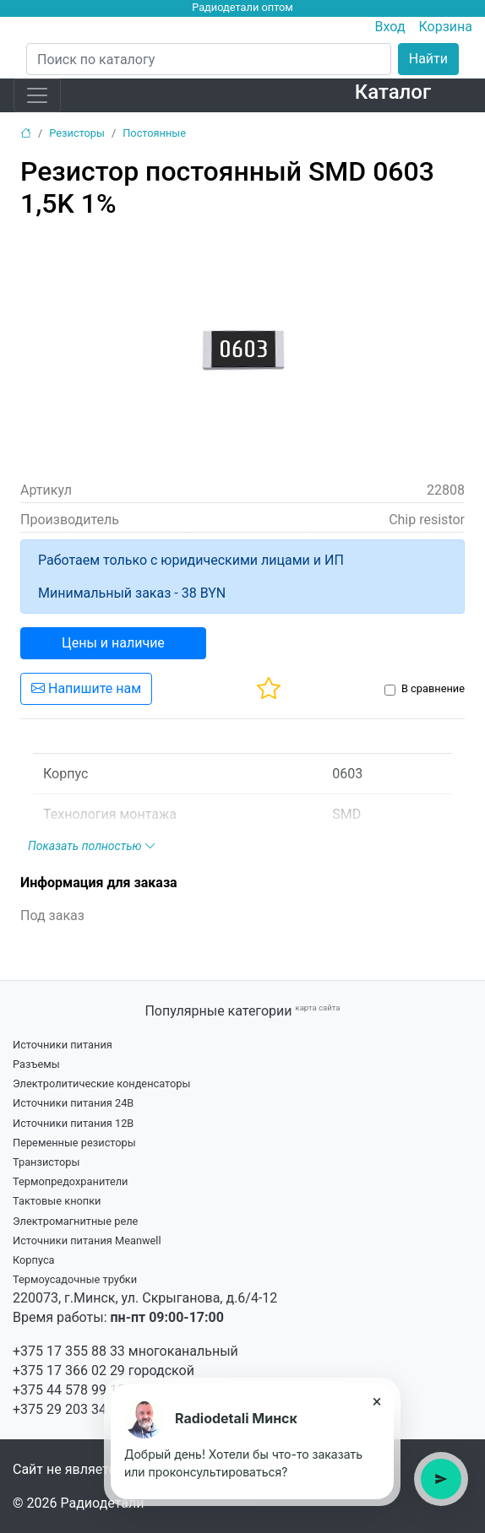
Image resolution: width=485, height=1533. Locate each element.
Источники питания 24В (73, 1103)
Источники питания (62, 1044)
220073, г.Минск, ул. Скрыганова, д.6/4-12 (145, 1298)
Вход (390, 27)
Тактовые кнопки (57, 1200)
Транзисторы (46, 1162)
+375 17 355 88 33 (69, 1351)
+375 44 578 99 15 (69, 1390)
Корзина (445, 27)
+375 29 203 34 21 (69, 1409)
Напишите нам (86, 688)
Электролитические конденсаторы (101, 1083)
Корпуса (34, 1260)
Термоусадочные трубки (75, 1279)
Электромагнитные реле (75, 1221)
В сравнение (433, 688)
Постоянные (154, 133)
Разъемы (36, 1064)
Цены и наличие (113, 643)
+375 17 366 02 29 (69, 1370)
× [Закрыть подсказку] (377, 1401)
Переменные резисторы (74, 1142)
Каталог (393, 92)
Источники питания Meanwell (87, 1240)
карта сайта (317, 1007)
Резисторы (77, 133)
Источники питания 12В (73, 1123)
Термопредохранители (70, 1181)
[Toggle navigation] (37, 95)
